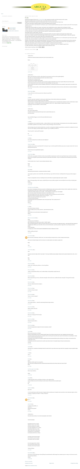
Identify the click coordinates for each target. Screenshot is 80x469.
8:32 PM (29, 297)
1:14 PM (29, 203)
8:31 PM (29, 291)
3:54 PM (29, 246)
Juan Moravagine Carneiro (32, 369)
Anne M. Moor (30, 154)
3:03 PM (29, 215)
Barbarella (29, 404)
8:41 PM (29, 316)
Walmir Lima (30, 387)
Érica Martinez (30, 452)
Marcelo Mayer (30, 91)
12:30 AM (30, 118)
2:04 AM (29, 395)
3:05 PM (29, 232)
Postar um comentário (28, 461)
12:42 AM (30, 135)
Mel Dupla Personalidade (32, 187)
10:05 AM (30, 166)
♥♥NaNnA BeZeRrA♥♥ (32, 217)
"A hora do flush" (41, 19)
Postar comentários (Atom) (32, 465)
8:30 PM (29, 279)
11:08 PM (30, 385)
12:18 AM (30, 88)
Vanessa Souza (30, 144)
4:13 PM (29, 411)
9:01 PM (29, 350)
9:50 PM (29, 356)
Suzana (29, 377)
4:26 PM (29, 449)
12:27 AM (30, 106)
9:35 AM (29, 151)
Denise (29, 169)
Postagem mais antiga (74, 463)
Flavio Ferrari (30, 263)
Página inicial (51, 463)
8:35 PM (29, 310)
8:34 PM (29, 303)
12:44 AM (30, 141)
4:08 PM (29, 260)
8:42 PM (29, 322)
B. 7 (28, 206)
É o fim (26, 17)
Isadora (29, 331)
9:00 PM (29, 343)
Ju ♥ (28, 121)
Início (2, 13)
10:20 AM (30, 184)
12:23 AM (30, 94)
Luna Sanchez (30, 235)
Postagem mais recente (28, 463)
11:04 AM (30, 458)
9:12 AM (29, 401)
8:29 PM (29, 273)
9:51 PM (29, 366)
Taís (28, 97)
